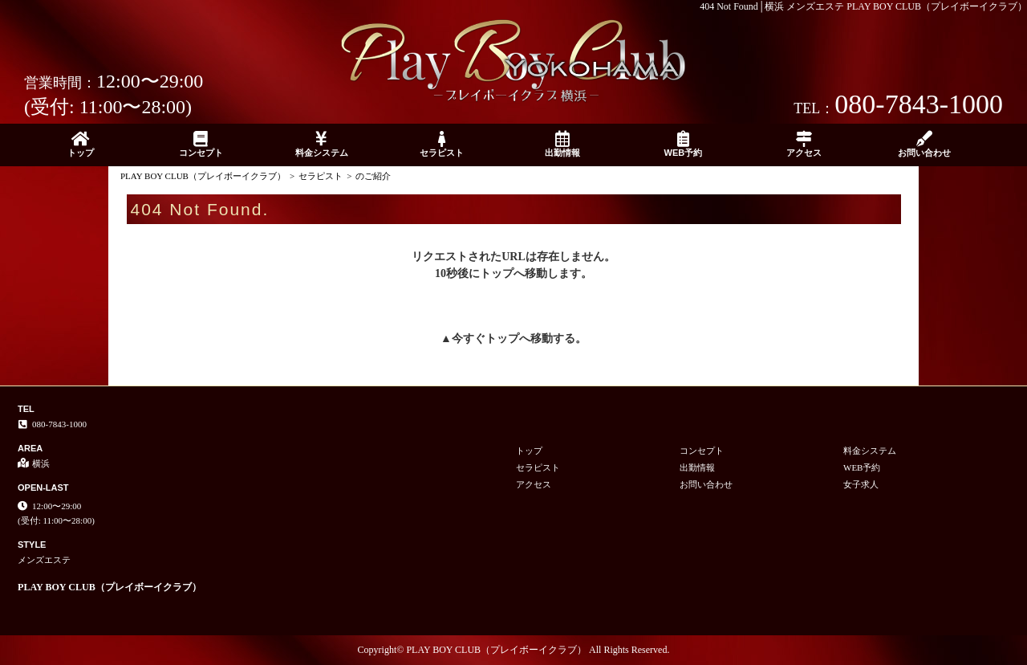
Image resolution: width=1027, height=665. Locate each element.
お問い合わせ (924, 144)
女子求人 (861, 484)
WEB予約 (682, 144)
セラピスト (442, 144)
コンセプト (200, 144)
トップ (80, 144)
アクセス (804, 144)
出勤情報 (562, 144)
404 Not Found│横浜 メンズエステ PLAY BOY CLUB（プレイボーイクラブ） (863, 6)
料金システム (321, 144)
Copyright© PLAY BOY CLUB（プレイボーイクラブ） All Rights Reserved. (514, 649)
